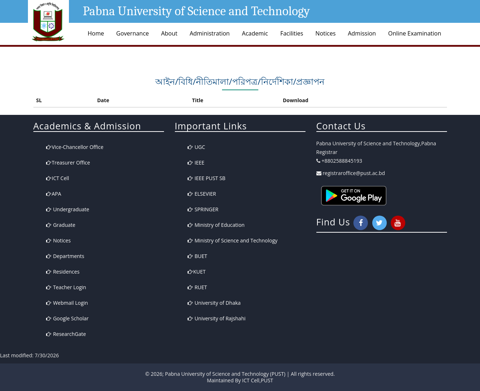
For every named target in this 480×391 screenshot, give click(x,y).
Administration (210, 33)
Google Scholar (67, 318)
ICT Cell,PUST (257, 380)
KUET (197, 271)
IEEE (196, 162)
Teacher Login (66, 287)
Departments (65, 256)
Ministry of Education (216, 224)
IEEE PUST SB (207, 178)
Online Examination (414, 33)
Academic (255, 33)
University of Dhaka (214, 302)
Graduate (60, 224)
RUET (197, 287)
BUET (197, 256)
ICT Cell (57, 178)
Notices (325, 33)
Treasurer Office (68, 162)
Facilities (291, 33)
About (169, 33)
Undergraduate (67, 209)
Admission (362, 33)
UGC (196, 146)
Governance (132, 33)
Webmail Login (67, 302)
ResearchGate (66, 333)
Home (96, 33)
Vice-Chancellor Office (75, 146)
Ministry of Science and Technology (233, 240)
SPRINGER (203, 209)
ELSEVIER (202, 193)
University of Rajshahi (217, 318)
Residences (63, 271)
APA (53, 193)
